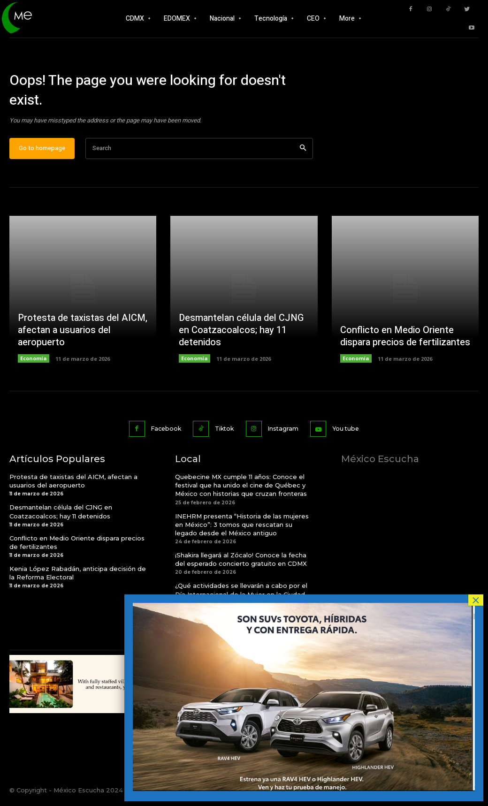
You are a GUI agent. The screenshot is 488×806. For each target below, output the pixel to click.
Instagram (285, 432)
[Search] (303, 153)
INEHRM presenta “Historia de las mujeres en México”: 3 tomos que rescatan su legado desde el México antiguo (242, 528)
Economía (33, 363)
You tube (350, 432)
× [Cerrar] (476, 600)
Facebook (161, 432)
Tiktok (223, 432)
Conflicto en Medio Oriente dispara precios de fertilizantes (405, 341)
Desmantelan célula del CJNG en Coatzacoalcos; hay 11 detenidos (241, 335)
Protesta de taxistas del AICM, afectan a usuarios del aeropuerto (82, 335)
